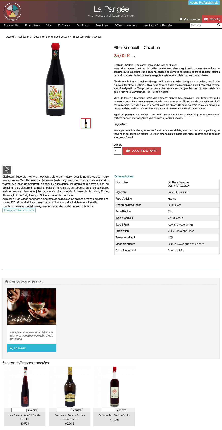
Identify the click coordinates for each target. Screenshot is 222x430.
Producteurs (32, 25)
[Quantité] (117, 151)
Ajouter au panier (141, 151)
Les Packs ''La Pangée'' (158, 25)
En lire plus (17, 348)
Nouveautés (11, 25)
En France (64, 25)
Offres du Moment (126, 25)
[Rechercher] (206, 25)
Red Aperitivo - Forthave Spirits (114, 415)
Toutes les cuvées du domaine (19, 210)
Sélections (101, 25)
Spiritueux (83, 25)
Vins (48, 25)
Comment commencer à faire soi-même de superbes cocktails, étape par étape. (31, 335)
